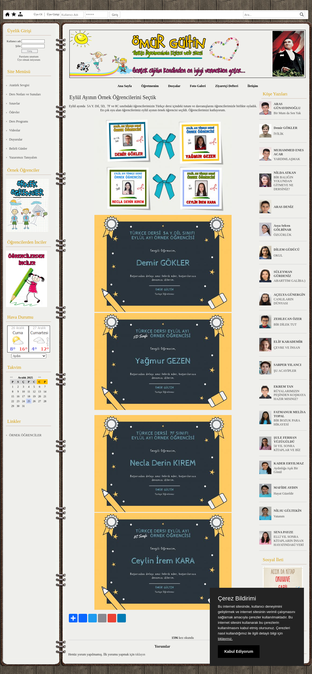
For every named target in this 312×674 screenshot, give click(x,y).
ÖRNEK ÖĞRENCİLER (25, 435)
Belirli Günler (18, 148)
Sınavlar (14, 103)
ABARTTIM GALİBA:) (290, 281)
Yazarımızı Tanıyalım (23, 157)
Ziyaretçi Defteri (226, 86)
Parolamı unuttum (28, 56)
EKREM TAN (283, 386)
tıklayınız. (225, 639)
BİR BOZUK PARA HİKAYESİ (287, 422)
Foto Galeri (198, 86)
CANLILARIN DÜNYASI (283, 301)
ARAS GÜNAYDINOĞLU (287, 106)
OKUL (278, 255)
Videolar (14, 130)
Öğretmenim (150, 86)
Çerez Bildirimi (237, 598)
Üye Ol (38, 14)
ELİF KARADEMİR (288, 342)
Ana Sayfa (125, 86)
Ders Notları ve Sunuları (25, 94)
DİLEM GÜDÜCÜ (287, 249)
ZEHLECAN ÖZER (288, 319)
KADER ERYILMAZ (289, 463)
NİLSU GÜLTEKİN (288, 511)
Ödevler (14, 112)
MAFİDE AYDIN (286, 487)
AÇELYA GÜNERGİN (289, 295)
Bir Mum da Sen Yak (287, 113)
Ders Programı (18, 121)
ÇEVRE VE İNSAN (287, 347)
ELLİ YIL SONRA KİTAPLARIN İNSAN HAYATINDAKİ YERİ (289, 541)
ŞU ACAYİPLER (285, 371)
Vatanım (279, 516)
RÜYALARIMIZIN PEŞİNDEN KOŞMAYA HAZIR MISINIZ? (290, 395)
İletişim (252, 86)
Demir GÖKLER (285, 128)
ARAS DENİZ (284, 207)
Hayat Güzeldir (284, 493)
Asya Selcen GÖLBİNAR (282, 228)
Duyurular (15, 139)
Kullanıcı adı (14, 41)
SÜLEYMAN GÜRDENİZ (283, 274)
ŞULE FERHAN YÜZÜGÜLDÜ (285, 440)
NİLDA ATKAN (285, 173)
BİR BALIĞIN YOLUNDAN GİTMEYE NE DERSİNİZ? (283, 183)
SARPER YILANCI (288, 365)
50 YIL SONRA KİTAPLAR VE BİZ (287, 448)
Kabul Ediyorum (238, 651)
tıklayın (140, 654)
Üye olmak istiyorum (28, 59)
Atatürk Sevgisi (19, 85)
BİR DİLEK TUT (285, 324)
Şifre (18, 46)
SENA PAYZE (283, 532)
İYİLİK (279, 134)
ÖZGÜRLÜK (283, 235)
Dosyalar (174, 86)
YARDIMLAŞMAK (287, 159)
